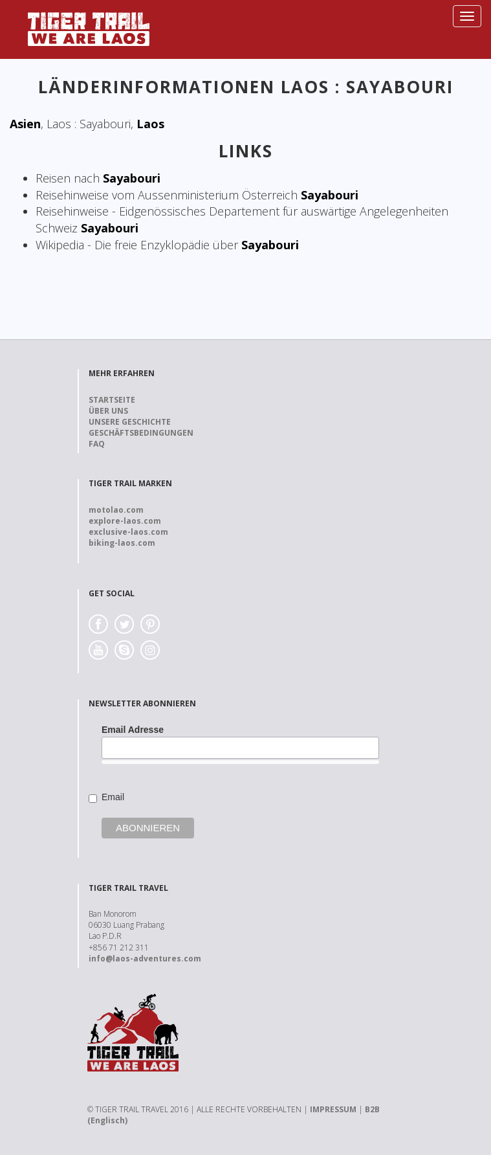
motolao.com (116, 509)
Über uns (108, 410)
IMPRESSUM (333, 1109)
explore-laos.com (125, 520)
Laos (150, 123)
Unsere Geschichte (130, 421)
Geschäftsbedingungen (141, 432)
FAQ (97, 443)
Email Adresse (133, 729)
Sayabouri (131, 178)
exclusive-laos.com (128, 531)
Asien (25, 123)
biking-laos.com (122, 542)
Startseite (112, 399)
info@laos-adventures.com (145, 958)
